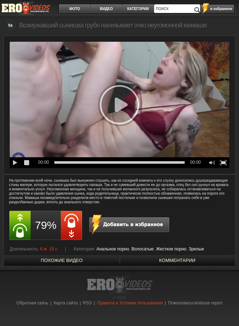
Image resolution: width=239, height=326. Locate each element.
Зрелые (196, 249)
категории (138, 9)
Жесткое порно (171, 249)
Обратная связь (32, 302)
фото (74, 9)
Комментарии (177, 260)
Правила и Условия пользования (130, 302)
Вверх (225, 307)
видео (106, 9)
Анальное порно (112, 249)
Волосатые (142, 249)
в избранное (221, 9)
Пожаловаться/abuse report (195, 302)
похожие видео (61, 260)
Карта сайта (66, 302)
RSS (87, 302)
